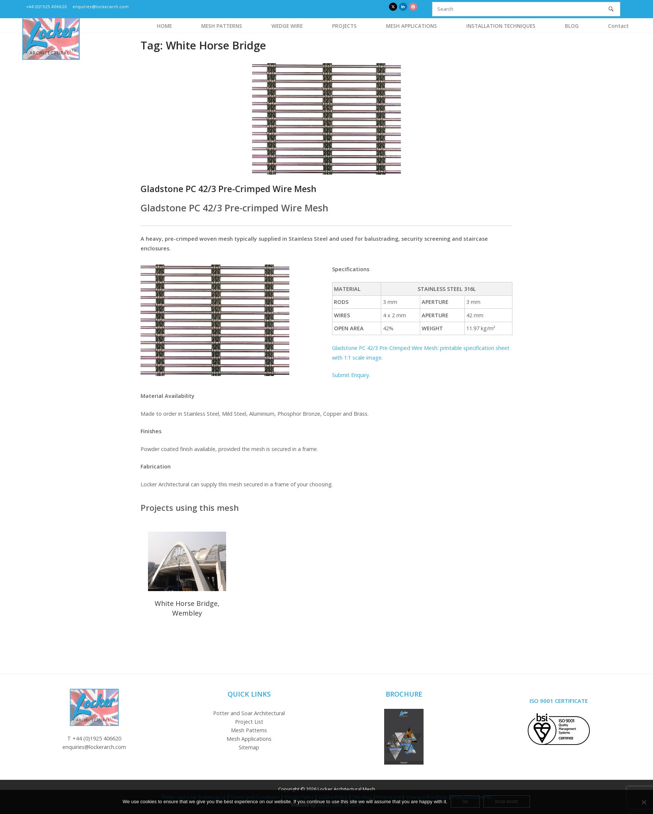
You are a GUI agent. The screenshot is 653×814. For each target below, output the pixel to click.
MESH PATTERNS (221, 25)
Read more (507, 802)
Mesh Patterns (249, 730)
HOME (164, 25)
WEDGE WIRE (287, 25)
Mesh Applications (248, 738)
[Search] (611, 9)
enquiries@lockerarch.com (101, 6)
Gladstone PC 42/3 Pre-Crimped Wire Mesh (228, 189)
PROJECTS (344, 25)
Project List (249, 721)
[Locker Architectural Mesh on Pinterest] (413, 7)
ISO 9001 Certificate (559, 700)
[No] (643, 802)
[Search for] (526, 9)
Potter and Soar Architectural (249, 713)
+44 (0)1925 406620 (46, 6)
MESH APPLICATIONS (411, 25)
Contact (618, 25)
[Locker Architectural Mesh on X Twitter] (393, 7)
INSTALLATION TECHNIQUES (500, 25)
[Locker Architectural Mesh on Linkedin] (403, 7)
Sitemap (249, 747)
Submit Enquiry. (351, 375)
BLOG (572, 25)
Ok (466, 802)
